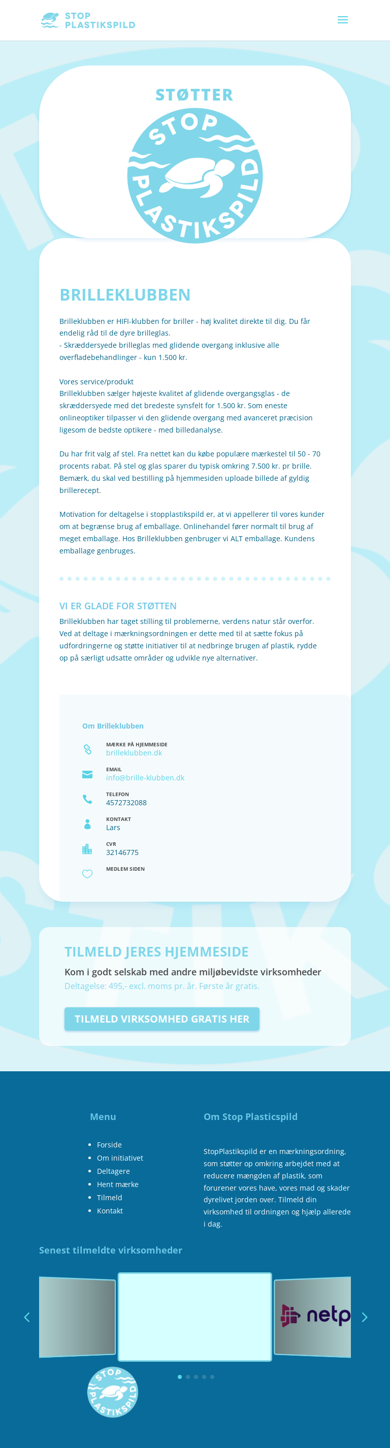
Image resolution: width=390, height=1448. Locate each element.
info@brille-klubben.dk (145, 777)
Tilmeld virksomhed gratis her (162, 1019)
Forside (109, 1144)
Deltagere (113, 1171)
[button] (363, 1317)
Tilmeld (109, 1197)
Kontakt (110, 1210)
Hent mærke (118, 1184)
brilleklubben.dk (134, 753)
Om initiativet (120, 1158)
